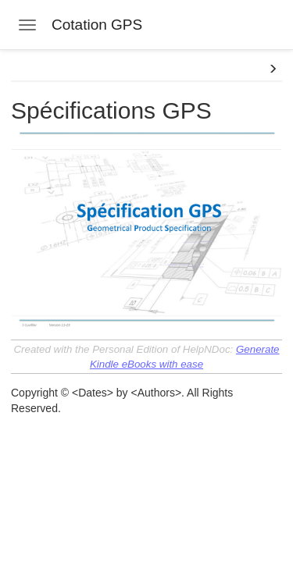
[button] (272, 69)
